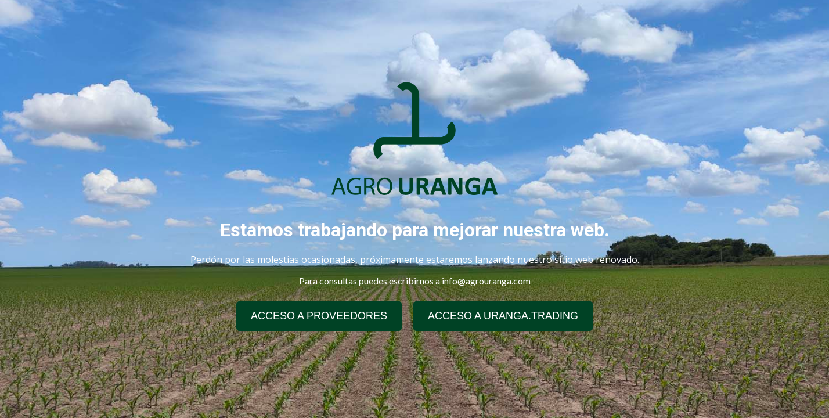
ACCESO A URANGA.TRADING (503, 316)
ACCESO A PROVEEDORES (319, 316)
